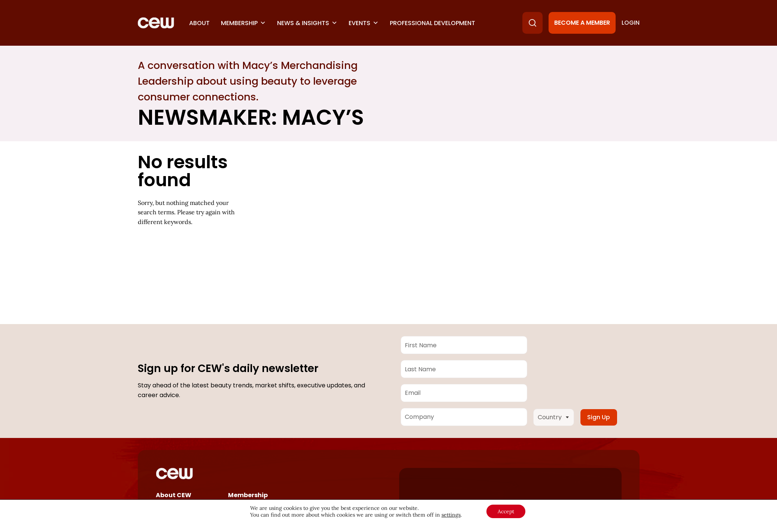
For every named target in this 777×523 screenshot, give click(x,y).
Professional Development (432, 23)
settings (451, 514)
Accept (506, 511)
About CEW (173, 495)
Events (364, 23)
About (199, 23)
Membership (243, 23)
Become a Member (582, 22)
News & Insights (307, 23)
